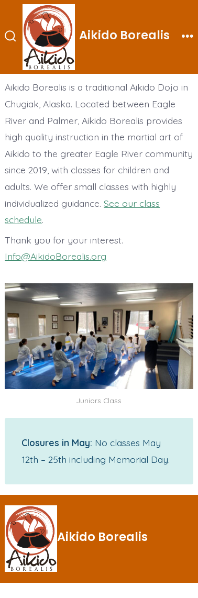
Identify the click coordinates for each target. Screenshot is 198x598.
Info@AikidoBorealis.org (55, 256)
